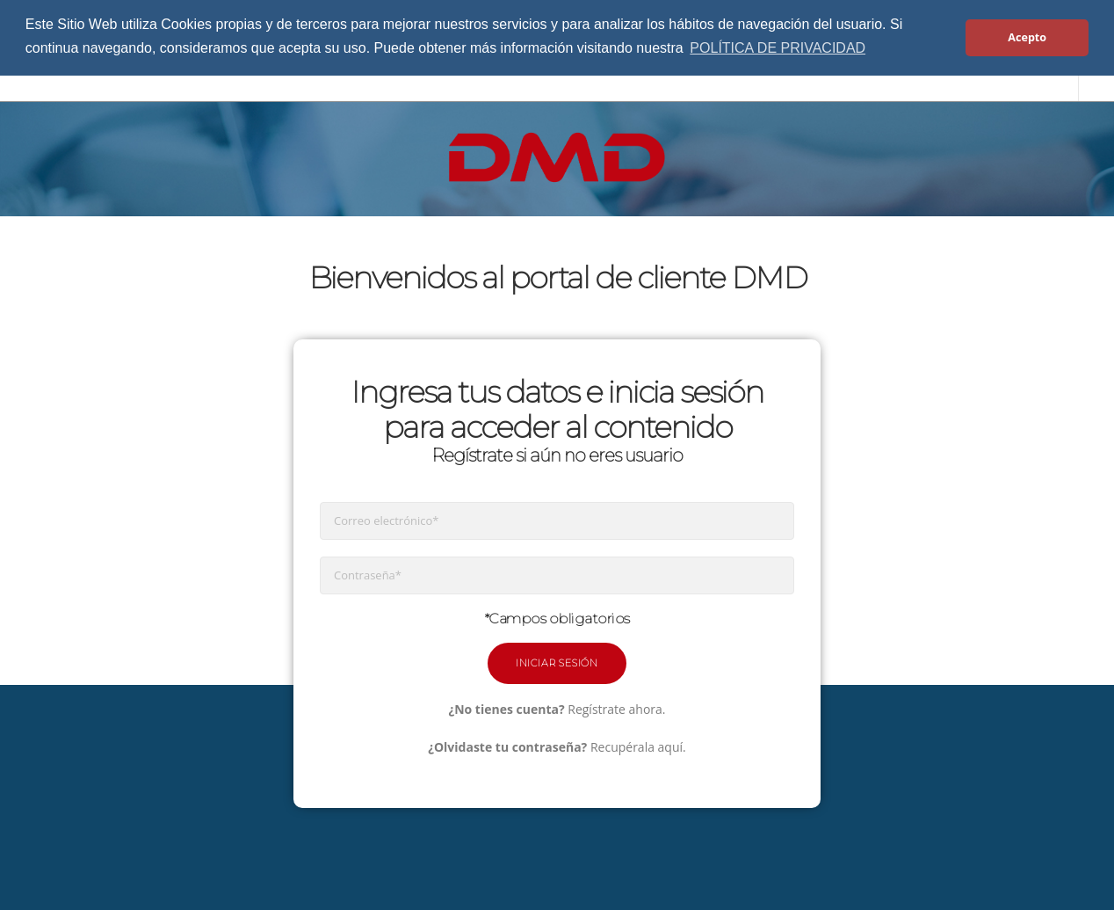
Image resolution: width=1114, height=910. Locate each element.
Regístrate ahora (615, 709)
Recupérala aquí (636, 747)
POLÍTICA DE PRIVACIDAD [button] (777, 47)
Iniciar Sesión (557, 663)
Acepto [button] (1027, 37)
